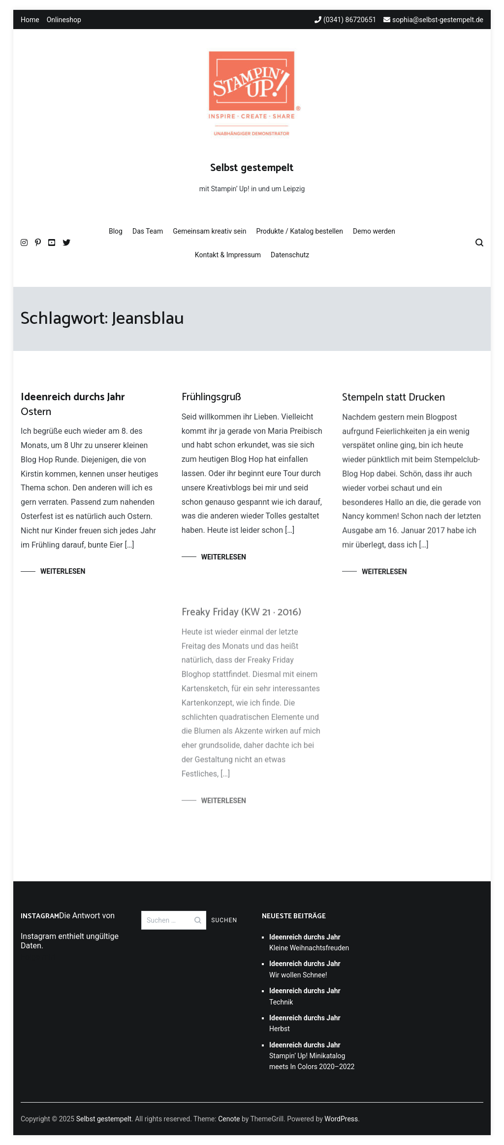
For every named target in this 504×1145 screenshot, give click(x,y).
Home (30, 20)
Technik (305, 996)
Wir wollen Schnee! (305, 969)
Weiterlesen (62, 571)
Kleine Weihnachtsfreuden (309, 942)
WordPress (341, 1119)
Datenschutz (290, 255)
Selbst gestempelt (252, 168)
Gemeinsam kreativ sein (209, 231)
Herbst (305, 1023)
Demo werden (374, 231)
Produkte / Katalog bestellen (299, 231)
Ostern (73, 404)
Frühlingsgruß (211, 397)
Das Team (147, 231)
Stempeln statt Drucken (393, 399)
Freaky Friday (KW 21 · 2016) (241, 618)
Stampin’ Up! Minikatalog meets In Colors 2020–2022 (311, 1056)
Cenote (229, 1119)
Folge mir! (38, 957)
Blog (116, 231)
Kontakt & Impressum (228, 255)
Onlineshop (64, 20)
